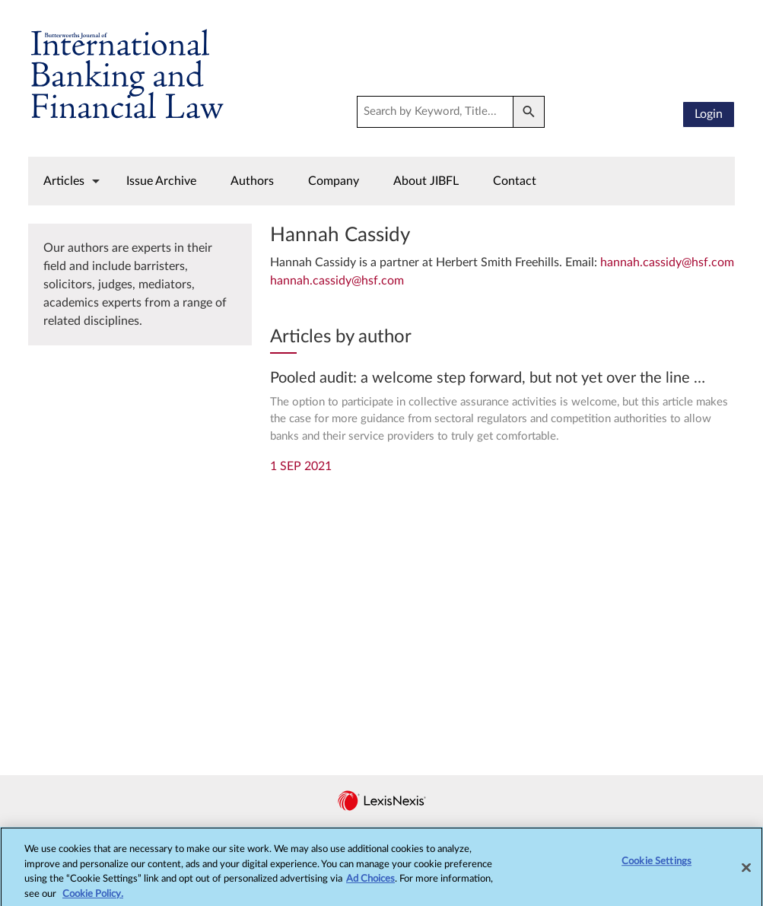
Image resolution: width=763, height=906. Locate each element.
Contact (514, 181)
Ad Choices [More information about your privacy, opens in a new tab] (370, 886)
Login (709, 114)
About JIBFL (426, 181)
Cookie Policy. (92, 900)
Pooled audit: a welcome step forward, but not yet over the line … (487, 378)
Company (333, 181)
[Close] (746, 874)
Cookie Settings (656, 868)
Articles (63, 181)
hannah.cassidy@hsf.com (667, 262)
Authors (252, 181)
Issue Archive (161, 181)
